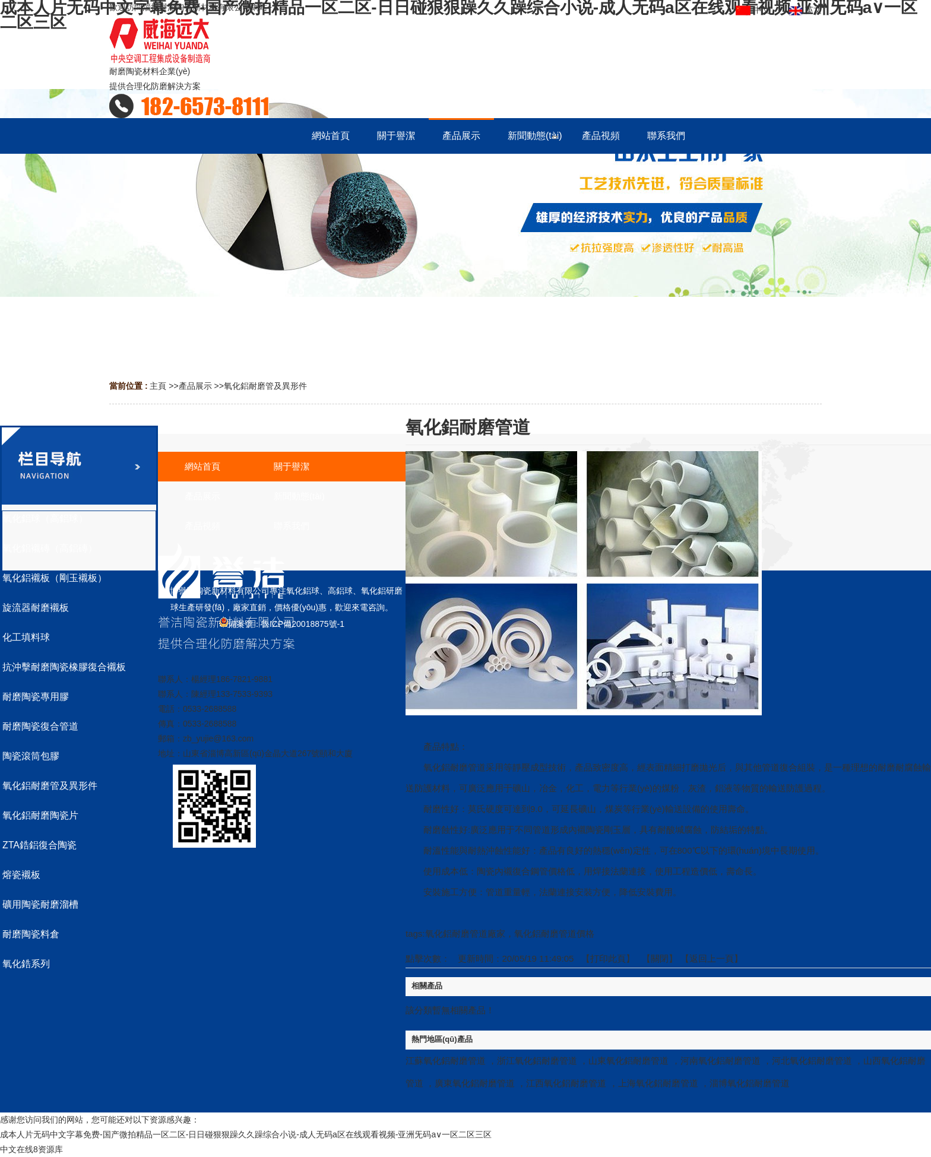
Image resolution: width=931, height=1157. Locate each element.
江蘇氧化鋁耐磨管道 (446, 1060)
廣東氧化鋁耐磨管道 (475, 1083)
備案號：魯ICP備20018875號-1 (281, 624)
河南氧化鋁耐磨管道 (720, 1060)
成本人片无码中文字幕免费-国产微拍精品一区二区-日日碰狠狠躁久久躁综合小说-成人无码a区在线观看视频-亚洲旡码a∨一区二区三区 (246, 1134)
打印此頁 (608, 958)
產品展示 (195, 386)
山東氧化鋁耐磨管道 (628, 1060)
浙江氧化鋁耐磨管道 (537, 1060)
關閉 (660, 958)
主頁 (158, 386)
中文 (754, 6)
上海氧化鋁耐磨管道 (658, 1083)
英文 (805, 6)
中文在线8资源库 (31, 1149)
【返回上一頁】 (711, 958)
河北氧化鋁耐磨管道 (812, 1060)
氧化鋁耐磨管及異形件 (265, 386)
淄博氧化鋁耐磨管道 (750, 1083)
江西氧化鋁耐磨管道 (566, 1083)
